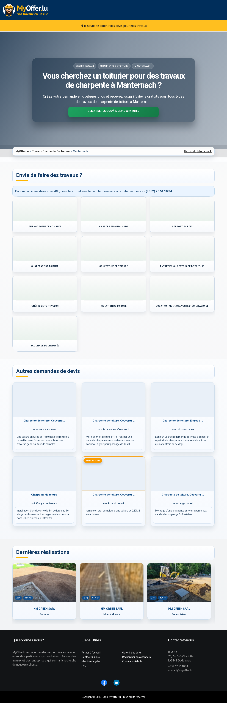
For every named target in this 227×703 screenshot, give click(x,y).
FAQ (84, 665)
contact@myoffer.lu (180, 670)
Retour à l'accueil (91, 652)
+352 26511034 (178, 666)
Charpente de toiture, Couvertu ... (44, 420)
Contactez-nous (91, 657)
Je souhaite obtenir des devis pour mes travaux (114, 26)
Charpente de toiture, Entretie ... (182, 420)
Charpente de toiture (44, 494)
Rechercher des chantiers (136, 657)
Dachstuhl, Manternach (198, 151)
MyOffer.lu (22, 151)
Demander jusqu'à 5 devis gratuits (113, 111)
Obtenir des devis (132, 652)
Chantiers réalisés (132, 661)
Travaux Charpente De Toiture (51, 151)
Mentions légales (91, 661)
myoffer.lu (115, 697)
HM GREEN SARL (44, 608)
